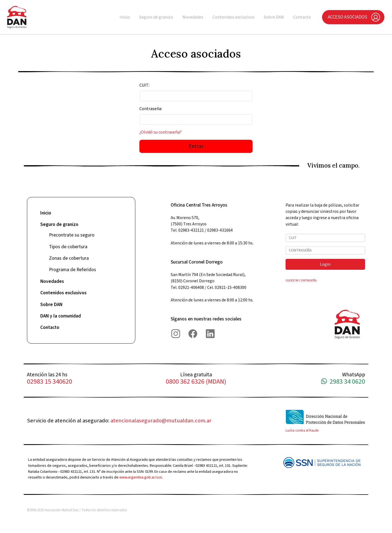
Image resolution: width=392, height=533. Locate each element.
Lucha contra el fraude (302, 430)
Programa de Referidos (72, 269)
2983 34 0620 (343, 382)
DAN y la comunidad (60, 316)
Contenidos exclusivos (234, 17)
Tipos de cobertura (68, 246)
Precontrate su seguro (71, 235)
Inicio (125, 17)
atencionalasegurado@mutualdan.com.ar (161, 421)
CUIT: (144, 85)
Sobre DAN (274, 17)
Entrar (196, 146)
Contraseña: (150, 109)
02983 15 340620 (49, 382)
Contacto (302, 17)
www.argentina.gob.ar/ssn (140, 477)
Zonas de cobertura (69, 258)
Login (325, 264)
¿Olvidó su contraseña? (160, 132)
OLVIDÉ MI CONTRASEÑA (301, 280)
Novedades (192, 17)
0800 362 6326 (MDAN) (196, 382)
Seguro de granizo (156, 17)
